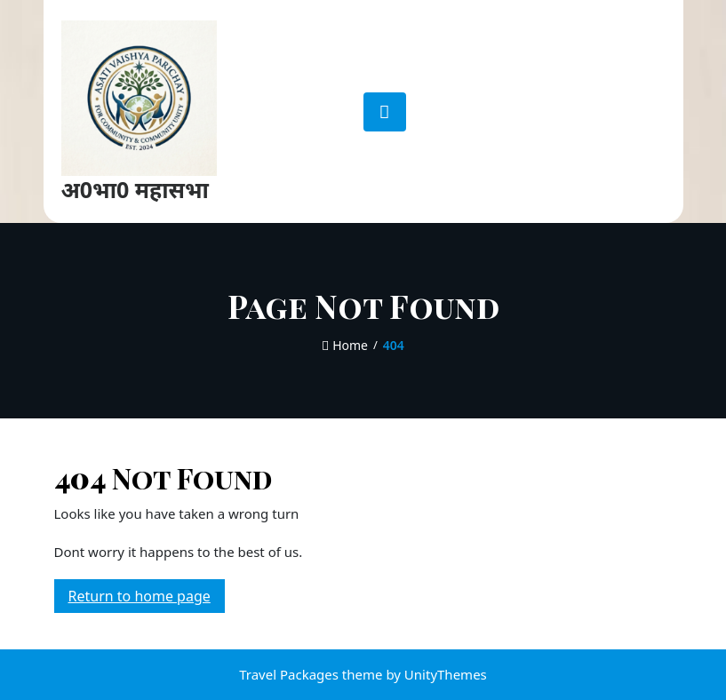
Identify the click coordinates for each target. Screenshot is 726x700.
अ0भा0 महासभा (135, 189)
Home (345, 345)
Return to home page (146, 599)
